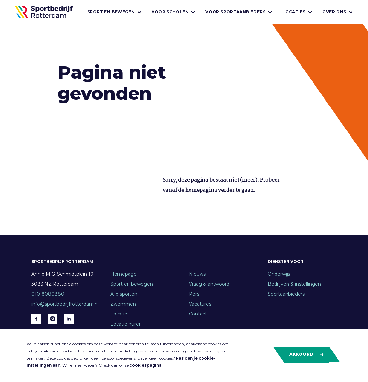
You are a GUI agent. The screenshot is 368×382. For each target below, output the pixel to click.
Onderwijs (279, 274)
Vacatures (200, 304)
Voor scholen (174, 12)
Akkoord (306, 354)
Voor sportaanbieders (239, 12)
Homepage (123, 274)
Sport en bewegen (114, 12)
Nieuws (197, 274)
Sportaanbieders (286, 294)
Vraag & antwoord (209, 284)
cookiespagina (145, 365)
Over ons (337, 12)
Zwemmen (123, 304)
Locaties (297, 12)
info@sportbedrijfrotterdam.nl (65, 304)
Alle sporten (123, 294)
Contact (198, 314)
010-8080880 (47, 294)
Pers (194, 294)
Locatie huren (126, 324)
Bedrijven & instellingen (294, 284)
